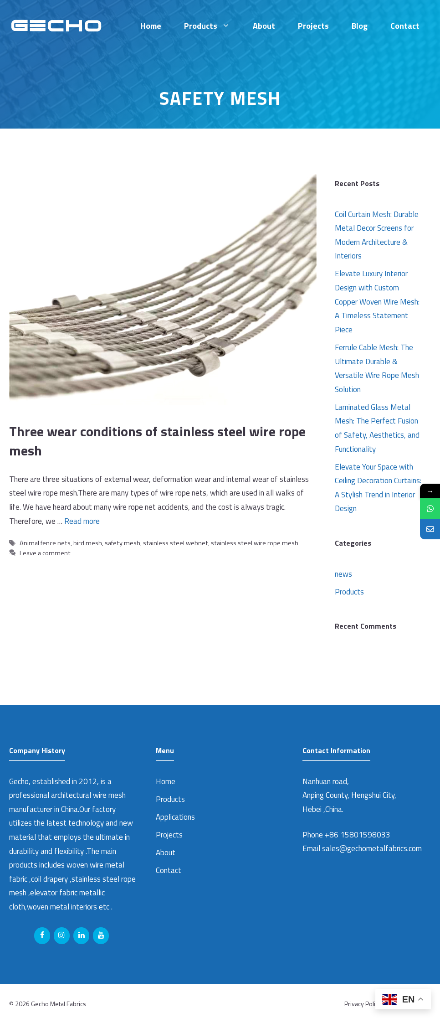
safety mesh (122, 543)
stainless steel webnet (175, 543)
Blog (360, 26)
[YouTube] (101, 935)
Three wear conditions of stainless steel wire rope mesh (157, 441)
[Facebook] (42, 935)
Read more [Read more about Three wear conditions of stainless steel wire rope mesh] (82, 521)
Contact (405, 26)
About (264, 26)
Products (212, 26)
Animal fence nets (45, 543)
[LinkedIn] (81, 935)
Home (150, 26)
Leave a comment (45, 553)
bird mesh (87, 543)
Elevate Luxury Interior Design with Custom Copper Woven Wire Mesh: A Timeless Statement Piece (377, 301)
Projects (313, 26)
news (343, 574)
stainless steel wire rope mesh (254, 543)
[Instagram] (62, 935)
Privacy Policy (362, 1003)
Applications (175, 817)
